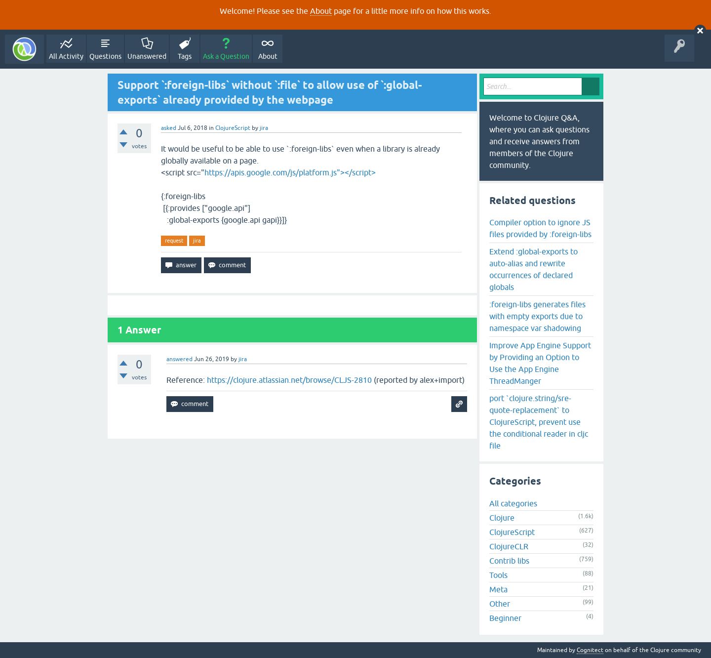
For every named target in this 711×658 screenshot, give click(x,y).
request (174, 241)
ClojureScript (232, 127)
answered (179, 359)
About (321, 10)
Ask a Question (226, 56)
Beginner (505, 618)
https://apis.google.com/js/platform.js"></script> (290, 172)
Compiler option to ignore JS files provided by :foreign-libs (540, 228)
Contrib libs (509, 560)
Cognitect (590, 650)
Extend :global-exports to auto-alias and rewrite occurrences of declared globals (533, 269)
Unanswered (146, 56)
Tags (185, 56)
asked (168, 127)
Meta (498, 589)
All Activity (66, 56)
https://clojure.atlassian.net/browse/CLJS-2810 (289, 379)
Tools (498, 575)
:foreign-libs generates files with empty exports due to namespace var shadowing (537, 316)
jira (197, 241)
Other (499, 603)
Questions (105, 56)
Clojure (501, 517)
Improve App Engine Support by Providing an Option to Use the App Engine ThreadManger (540, 363)
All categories (513, 503)
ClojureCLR (508, 546)
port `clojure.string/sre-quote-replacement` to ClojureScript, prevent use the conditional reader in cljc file (538, 422)
